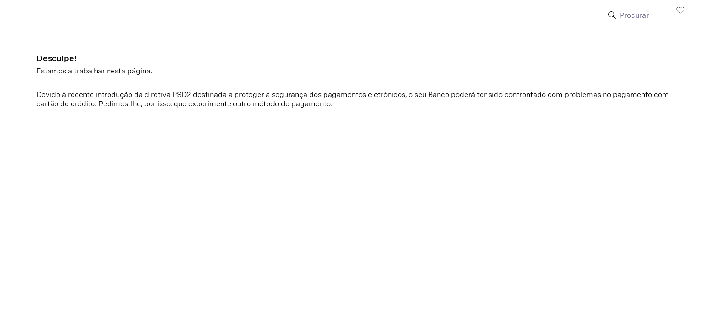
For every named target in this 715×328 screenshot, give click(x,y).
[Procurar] (642, 15)
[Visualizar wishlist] (680, 9)
